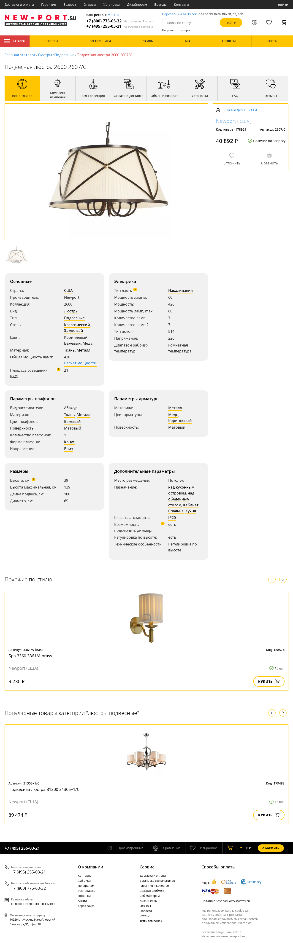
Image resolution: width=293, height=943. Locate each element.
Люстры (45, 54)
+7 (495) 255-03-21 (119, 26)
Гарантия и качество (154, 886)
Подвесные (64, 54)
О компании (90, 867)
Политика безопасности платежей (225, 901)
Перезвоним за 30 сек (179, 14)
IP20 (172, 517)
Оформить (270, 848)
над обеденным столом (181, 499)
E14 (171, 331)
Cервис (147, 867)
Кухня (190, 510)
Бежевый (72, 343)
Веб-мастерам (150, 896)
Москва (113, 15)
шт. (235, 848)
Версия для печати (240, 110)
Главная (12, 54)
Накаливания (180, 290)
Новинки (84, 896)
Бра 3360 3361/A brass (30, 655)
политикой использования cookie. (227, 923)
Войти (283, 5)
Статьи (144, 916)
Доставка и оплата (19, 4)
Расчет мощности (80, 362)
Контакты (181, 4)
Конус (69, 441)
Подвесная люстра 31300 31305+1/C (43, 789)
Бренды (160, 4)
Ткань (69, 350)
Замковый (73, 330)
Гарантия (48, 4)
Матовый (72, 428)
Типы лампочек (151, 921)
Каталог (14, 41)
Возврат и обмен (152, 891)
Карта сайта (86, 906)
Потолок (176, 480)
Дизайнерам (137, 4)
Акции (82, 901)
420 (171, 304)
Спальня (176, 510)
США (68, 290)
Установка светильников (157, 881)
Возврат (69, 4)
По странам (86, 886)
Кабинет (190, 505)
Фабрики (84, 881)
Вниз (68, 448)
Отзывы (90, 4)
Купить (268, 681)
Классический (77, 324)
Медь (173, 414)
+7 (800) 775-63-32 (119, 21)
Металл (83, 350)
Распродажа (86, 891)
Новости (146, 911)
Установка (111, 4)
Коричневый (180, 420)
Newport (71, 297)
